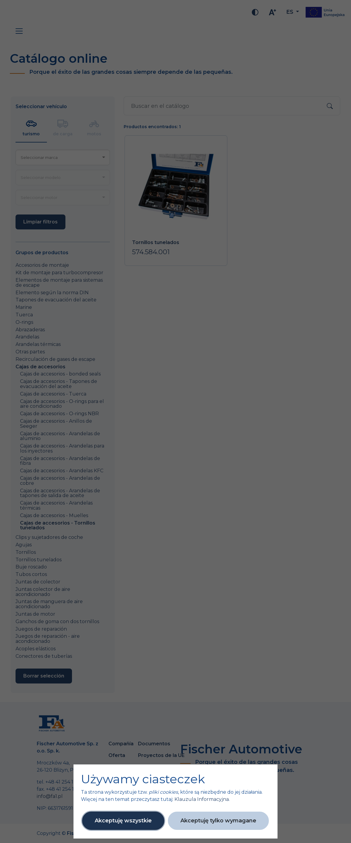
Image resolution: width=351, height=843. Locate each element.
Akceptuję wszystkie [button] (123, 820)
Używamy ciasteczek (143, 779)
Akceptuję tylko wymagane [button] (218, 820)
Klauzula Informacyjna (201, 799)
